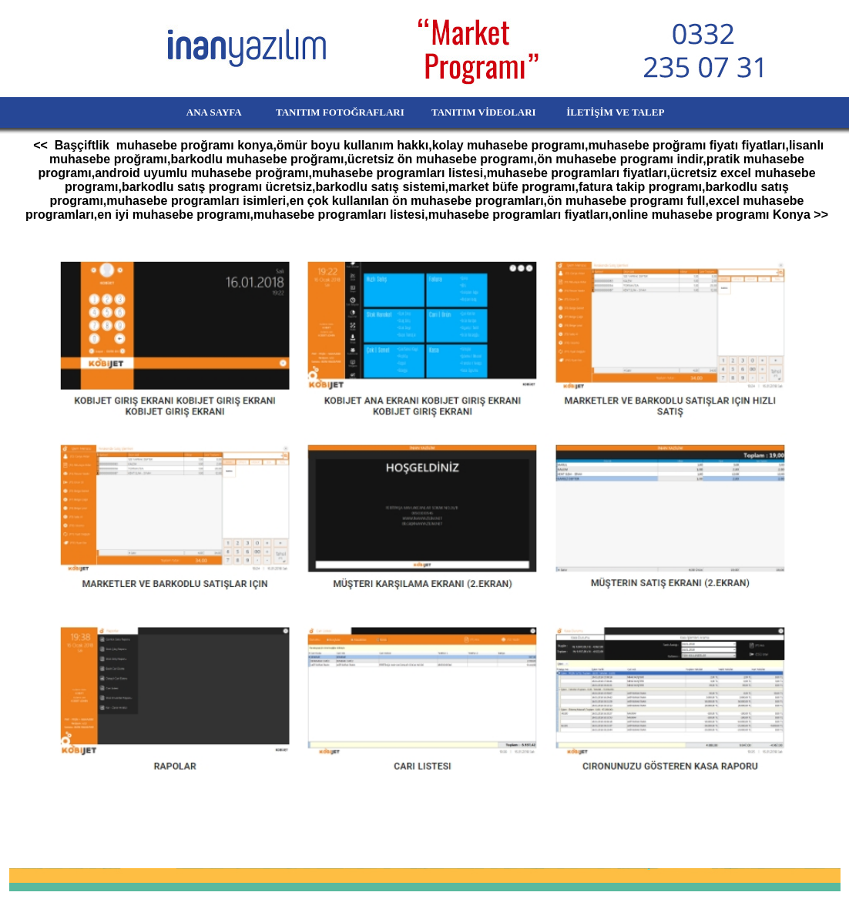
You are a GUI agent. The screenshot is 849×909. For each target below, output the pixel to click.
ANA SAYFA (187, 112)
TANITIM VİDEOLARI (485, 112)
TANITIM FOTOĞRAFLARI (331, 112)
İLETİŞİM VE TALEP (637, 112)
